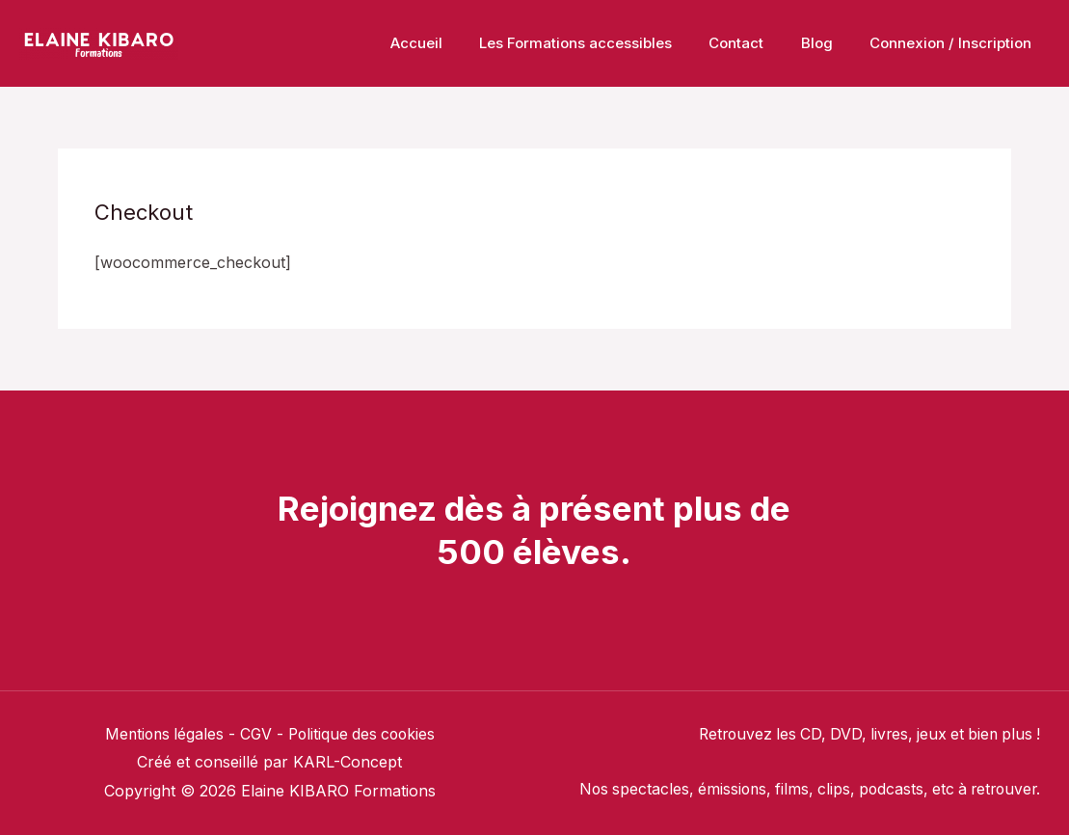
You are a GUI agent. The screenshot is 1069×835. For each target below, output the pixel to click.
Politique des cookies (363, 733)
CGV (254, 733)
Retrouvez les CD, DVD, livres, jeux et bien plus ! (862, 733)
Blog (828, 43)
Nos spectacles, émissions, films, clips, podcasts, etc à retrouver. (802, 788)
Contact (756, 43)
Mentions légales (160, 733)
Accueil (452, 43)
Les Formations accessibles (603, 43)
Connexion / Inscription (954, 43)
